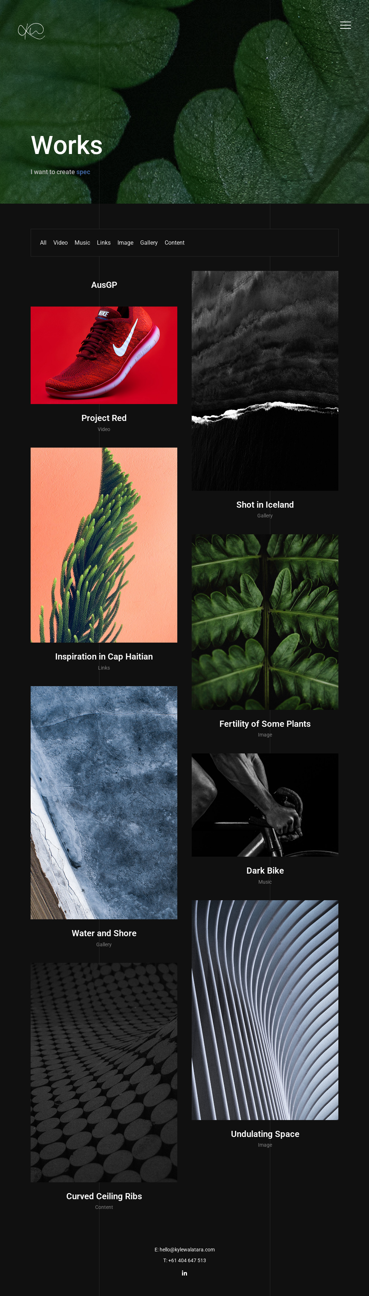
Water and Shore (104, 933)
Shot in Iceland (265, 505)
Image (125, 242)
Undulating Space (265, 1134)
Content (174, 242)
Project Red (104, 418)
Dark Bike (265, 871)
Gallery (149, 242)
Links (104, 242)
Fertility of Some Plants (265, 724)
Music (82, 242)
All (43, 242)
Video (60, 242)
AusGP (104, 285)
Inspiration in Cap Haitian (104, 657)
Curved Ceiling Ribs (104, 1196)
